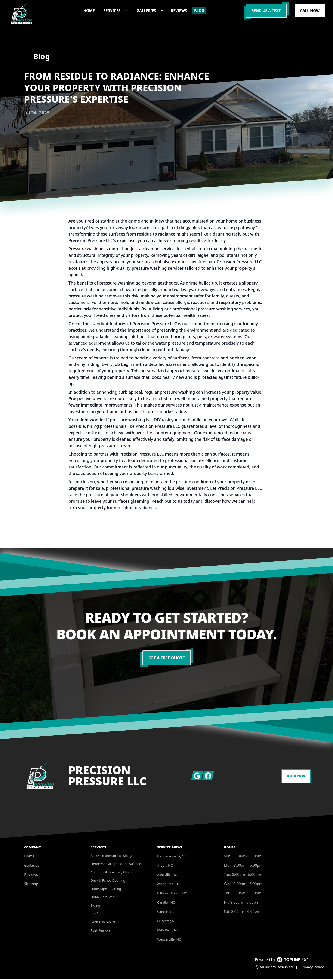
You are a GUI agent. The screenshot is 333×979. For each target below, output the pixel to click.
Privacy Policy (312, 967)
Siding (95, 905)
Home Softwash (103, 897)
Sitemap (31, 883)
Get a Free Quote (166, 658)
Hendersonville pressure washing (116, 864)
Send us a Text (266, 10)
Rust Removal (101, 930)
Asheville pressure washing (111, 855)
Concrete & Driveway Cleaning (113, 872)
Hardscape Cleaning (106, 889)
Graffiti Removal (103, 922)
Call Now (310, 10)
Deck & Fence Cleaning (108, 880)
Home (29, 856)
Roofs (95, 914)
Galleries (31, 865)
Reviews (31, 874)
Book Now (296, 776)
